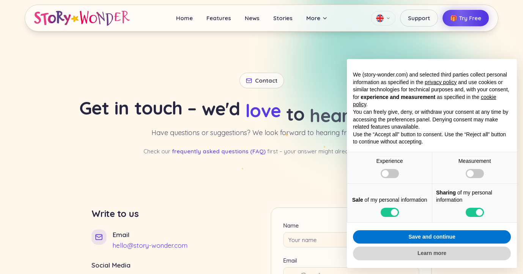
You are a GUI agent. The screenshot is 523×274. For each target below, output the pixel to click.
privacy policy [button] (441, 82)
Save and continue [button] (431, 237)
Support (419, 18)
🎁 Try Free (465, 18)
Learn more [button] (431, 253)
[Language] (383, 18)
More (317, 18)
